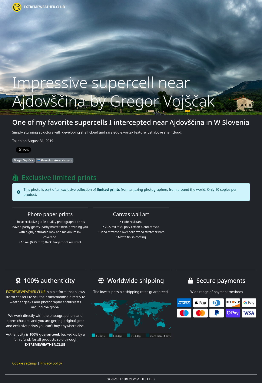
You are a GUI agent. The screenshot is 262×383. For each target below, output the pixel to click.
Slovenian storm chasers (54, 160)
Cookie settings (24, 363)
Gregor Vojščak (23, 160)
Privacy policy (51, 363)
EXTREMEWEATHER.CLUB (38, 7)
